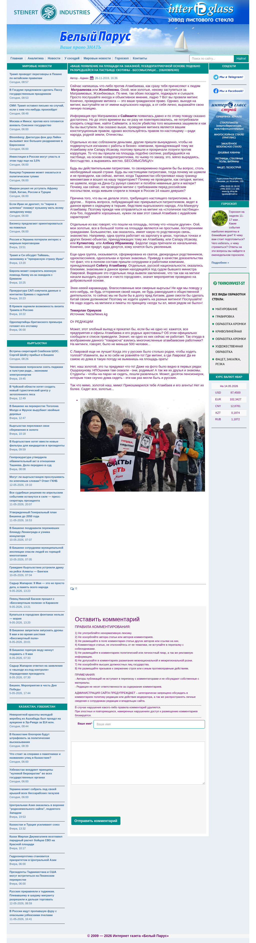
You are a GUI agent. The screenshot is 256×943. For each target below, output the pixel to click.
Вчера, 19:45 (18, 378)
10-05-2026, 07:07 (21, 539)
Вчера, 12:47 (18, 418)
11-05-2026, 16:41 (21, 919)
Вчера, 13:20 (18, 262)
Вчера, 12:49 (18, 398)
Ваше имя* (85, 723)
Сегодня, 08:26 (19, 358)
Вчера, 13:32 (18, 828)
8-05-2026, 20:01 (20, 641)
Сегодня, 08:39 (19, 745)
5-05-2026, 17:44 (20, 693)
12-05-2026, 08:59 (21, 903)
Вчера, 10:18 (18, 433)
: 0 (73, 588)
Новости (54, 58)
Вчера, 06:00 (18, 329)
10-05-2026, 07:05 (21, 559)
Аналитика (36, 58)
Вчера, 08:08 (18, 469)
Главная (16, 58)
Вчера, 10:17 (18, 848)
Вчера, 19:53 (18, 816)
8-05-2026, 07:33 (20, 657)
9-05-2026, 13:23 (20, 590)
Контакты (140, 58)
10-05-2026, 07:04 (21, 575)
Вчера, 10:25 (18, 282)
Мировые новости (97, 58)
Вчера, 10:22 (18, 314)
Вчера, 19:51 (18, 247)
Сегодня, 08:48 (19, 113)
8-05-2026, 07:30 (20, 677)
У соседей (72, 58)
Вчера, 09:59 (18, 449)
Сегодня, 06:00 (19, 129)
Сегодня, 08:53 (19, 97)
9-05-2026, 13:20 (20, 622)
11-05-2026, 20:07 (21, 504)
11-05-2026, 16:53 (21, 520)
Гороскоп (122, 58)
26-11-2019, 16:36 (106, 78)
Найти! (241, 58)
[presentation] (109, 799)
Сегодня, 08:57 (19, 82)
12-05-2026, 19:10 (21, 484)
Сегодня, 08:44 (19, 726)
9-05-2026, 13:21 (20, 606)
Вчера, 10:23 (18, 298)
